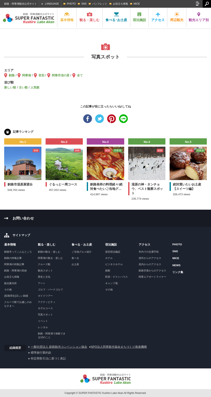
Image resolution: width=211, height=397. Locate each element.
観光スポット (45, 270)
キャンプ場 (111, 283)
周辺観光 (176, 17)
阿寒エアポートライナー (152, 276)
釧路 (12, 75)
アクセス (158, 17)
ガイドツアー (45, 295)
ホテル (109, 258)
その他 (8, 289)
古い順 (23, 87)
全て (80, 75)
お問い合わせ (23, 218)
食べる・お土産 (82, 244)
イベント (43, 321)
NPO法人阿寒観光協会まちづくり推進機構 (119, 346)
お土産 (75, 264)
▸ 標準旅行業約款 (39, 352)
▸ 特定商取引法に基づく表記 (47, 358)
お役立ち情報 (120, 3)
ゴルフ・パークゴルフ (50, 289)
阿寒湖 (26, 75)
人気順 (35, 87)
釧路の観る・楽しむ (49, 251)
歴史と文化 (44, 276)
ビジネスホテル (114, 264)
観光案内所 (10, 283)
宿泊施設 (139, 17)
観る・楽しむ (89, 17)
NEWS (176, 265)
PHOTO (71, 3)
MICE (137, 3)
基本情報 (67, 17)
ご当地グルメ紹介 (82, 251)
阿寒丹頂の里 (60, 75)
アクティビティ (46, 302)
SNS (84, 3)
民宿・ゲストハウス (116, 276)
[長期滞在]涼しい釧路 (16, 295)
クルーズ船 (44, 264)
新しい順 (10, 87)
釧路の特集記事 (13, 258)
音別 (41, 75)
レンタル (43, 327)
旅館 (107, 270)
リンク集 (177, 272)
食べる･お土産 (116, 17)
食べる (75, 258)
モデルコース (45, 308)
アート (41, 283)
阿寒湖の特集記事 (14, 264)
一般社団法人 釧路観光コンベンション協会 (59, 346)
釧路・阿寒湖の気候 (15, 270)
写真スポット (45, 314)
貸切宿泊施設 (112, 251)
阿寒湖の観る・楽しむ (50, 258)
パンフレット (99, 3)
